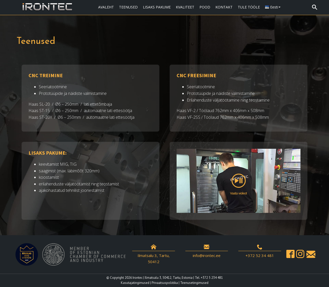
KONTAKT (224, 7)
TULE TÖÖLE (249, 7)
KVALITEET (185, 7)
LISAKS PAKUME (157, 7)
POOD (204, 7)
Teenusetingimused (194, 283)
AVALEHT (106, 7)
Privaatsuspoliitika (165, 283)
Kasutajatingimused (135, 283)
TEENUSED (128, 7)
